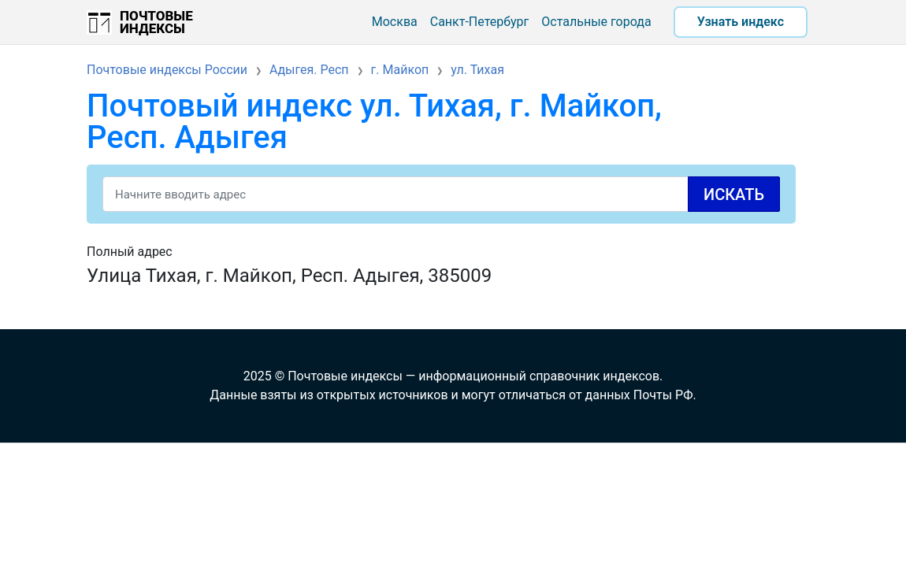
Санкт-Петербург (479, 21)
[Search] (441, 194)
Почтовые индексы (156, 22)
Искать (734, 194)
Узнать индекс (740, 21)
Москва (395, 21)
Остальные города (596, 21)
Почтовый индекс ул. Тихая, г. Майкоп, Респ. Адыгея (374, 121)
